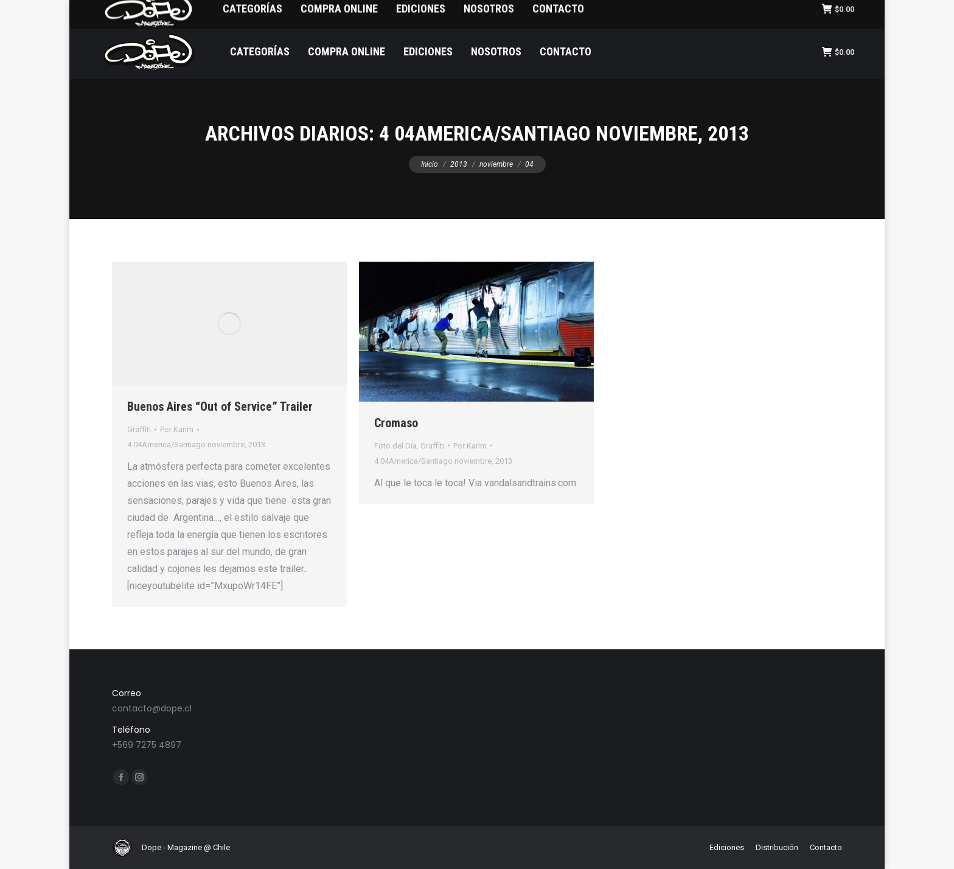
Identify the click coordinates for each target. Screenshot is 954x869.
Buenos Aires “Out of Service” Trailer (220, 406)
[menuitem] (164, 12)
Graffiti (139, 429)
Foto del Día (395, 445)
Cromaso (396, 423)
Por (176, 429)
